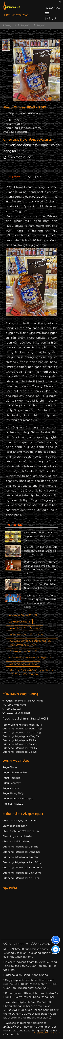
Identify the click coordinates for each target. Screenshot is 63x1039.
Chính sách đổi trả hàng (16, 841)
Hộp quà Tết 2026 (13, 803)
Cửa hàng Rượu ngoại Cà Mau (20, 744)
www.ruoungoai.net (18, 712)
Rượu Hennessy (12, 782)
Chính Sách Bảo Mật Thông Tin (21, 831)
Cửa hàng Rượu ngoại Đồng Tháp (22, 728)
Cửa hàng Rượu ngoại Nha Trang (22, 732)
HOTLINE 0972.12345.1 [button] (16, 15)
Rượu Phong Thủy (13, 793)
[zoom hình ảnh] (55, 97)
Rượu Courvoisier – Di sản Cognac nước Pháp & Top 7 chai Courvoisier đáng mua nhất (40, 567)
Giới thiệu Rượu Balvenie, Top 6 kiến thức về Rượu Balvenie (41, 536)
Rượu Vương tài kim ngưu (18, 798)
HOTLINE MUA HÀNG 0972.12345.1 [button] (28, 139)
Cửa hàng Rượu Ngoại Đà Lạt (20, 740)
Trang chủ (9, 25)
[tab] (14, 177)
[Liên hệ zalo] (56, 940)
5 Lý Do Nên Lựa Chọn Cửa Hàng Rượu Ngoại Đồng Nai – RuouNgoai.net (40, 550)
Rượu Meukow (11, 788)
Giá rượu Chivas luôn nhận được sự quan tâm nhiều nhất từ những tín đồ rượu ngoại (40, 601)
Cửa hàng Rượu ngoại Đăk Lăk (20, 747)
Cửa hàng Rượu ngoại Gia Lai (20, 751)
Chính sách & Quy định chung (20, 820)
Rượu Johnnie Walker (15, 772)
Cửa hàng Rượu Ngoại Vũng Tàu (21, 736)
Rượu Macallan (11, 777)
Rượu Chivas (10, 767)
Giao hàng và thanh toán (17, 836)
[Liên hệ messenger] (56, 949)
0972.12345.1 (14, 708)
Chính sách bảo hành (15, 825)
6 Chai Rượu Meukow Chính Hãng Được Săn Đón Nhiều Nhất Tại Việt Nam (40, 584)
